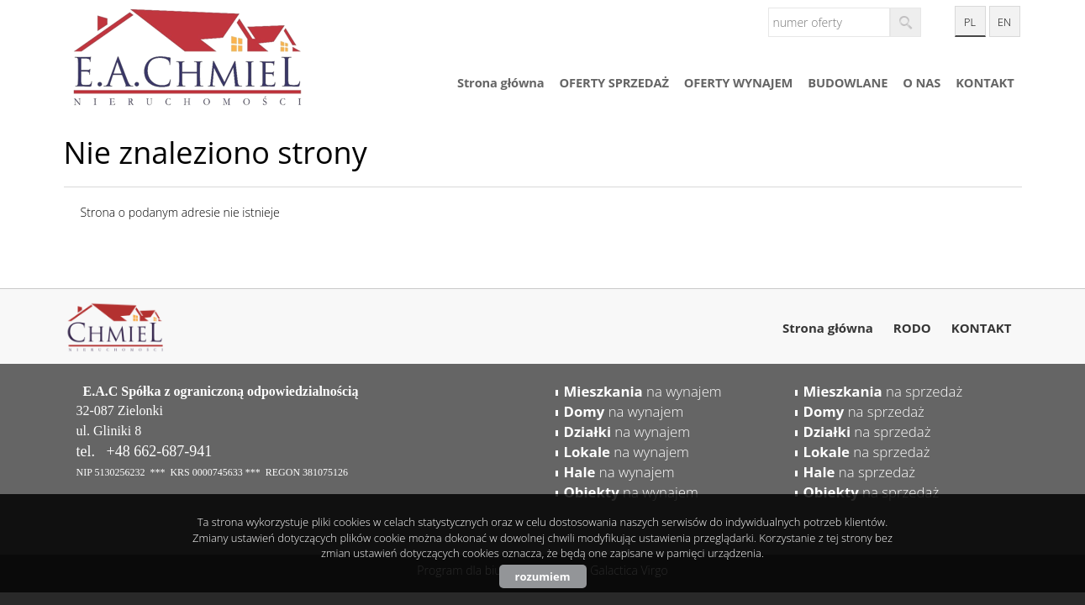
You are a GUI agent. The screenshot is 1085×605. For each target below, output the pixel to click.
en (1004, 22)
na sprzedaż (883, 391)
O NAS (921, 82)
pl (970, 22)
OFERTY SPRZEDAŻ (614, 82)
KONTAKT (985, 82)
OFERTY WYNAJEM (738, 82)
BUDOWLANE (847, 82)
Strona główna (501, 82)
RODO (912, 327)
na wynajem (643, 391)
